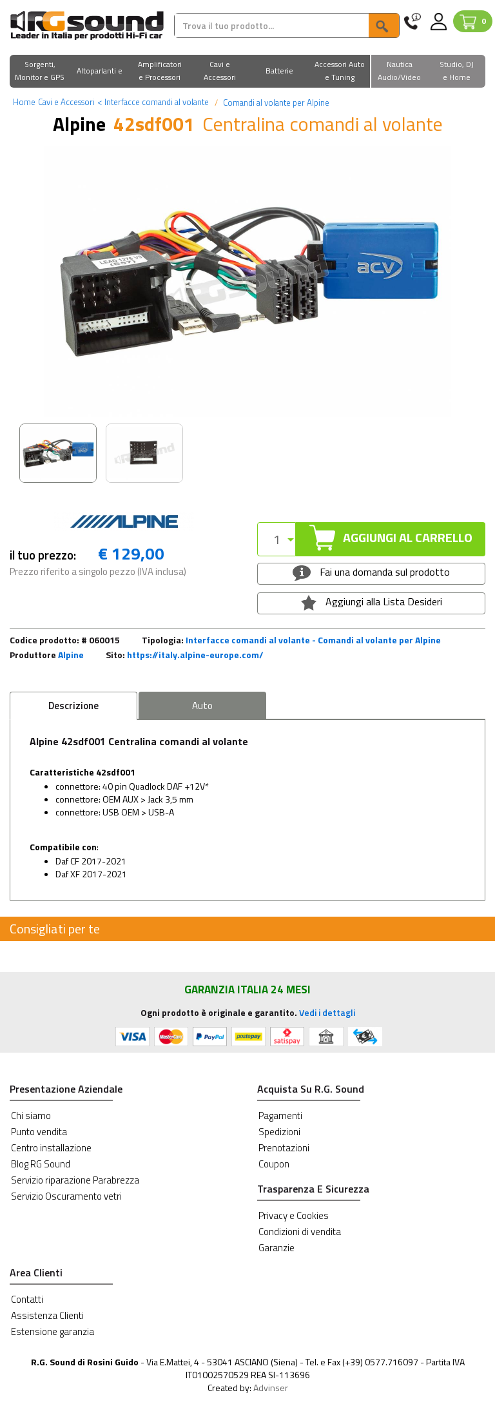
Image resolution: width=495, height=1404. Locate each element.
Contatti (27, 1299)
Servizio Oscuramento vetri (66, 1196)
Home (24, 101)
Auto (202, 705)
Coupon (273, 1163)
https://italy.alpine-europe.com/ (195, 654)
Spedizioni (279, 1131)
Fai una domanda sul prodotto (371, 572)
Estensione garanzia (52, 1331)
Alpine (71, 654)
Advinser (270, 1387)
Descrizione (73, 705)
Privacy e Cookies (293, 1215)
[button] (39, 72)
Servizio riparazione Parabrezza (75, 1180)
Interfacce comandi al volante (153, 101)
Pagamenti (280, 1115)
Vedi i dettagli (327, 1012)
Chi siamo (31, 1115)
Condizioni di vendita (299, 1231)
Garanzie (276, 1247)
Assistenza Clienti (47, 1315)
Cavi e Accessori (66, 101)
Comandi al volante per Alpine (275, 102)
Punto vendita (39, 1131)
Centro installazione (51, 1147)
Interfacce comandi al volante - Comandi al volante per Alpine (313, 640)
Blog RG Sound (40, 1163)
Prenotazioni (283, 1147)
